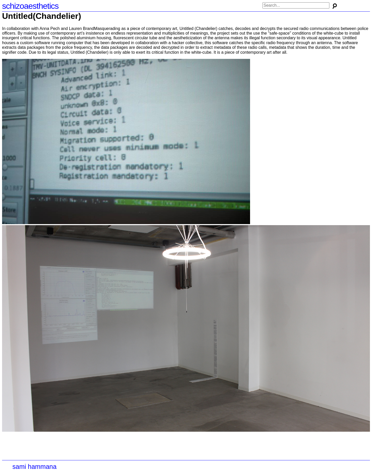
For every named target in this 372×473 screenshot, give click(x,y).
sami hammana (34, 466)
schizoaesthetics (30, 6)
